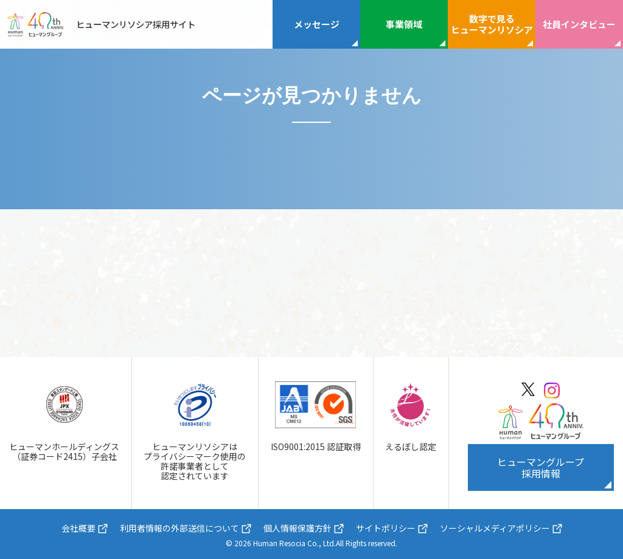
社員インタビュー (579, 24)
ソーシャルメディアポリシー (495, 528)
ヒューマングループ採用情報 (540, 467)
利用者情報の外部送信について (179, 528)
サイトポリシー (386, 528)
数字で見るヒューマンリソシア (492, 24)
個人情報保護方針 (297, 528)
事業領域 (404, 24)
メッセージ (316, 24)
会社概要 (78, 528)
